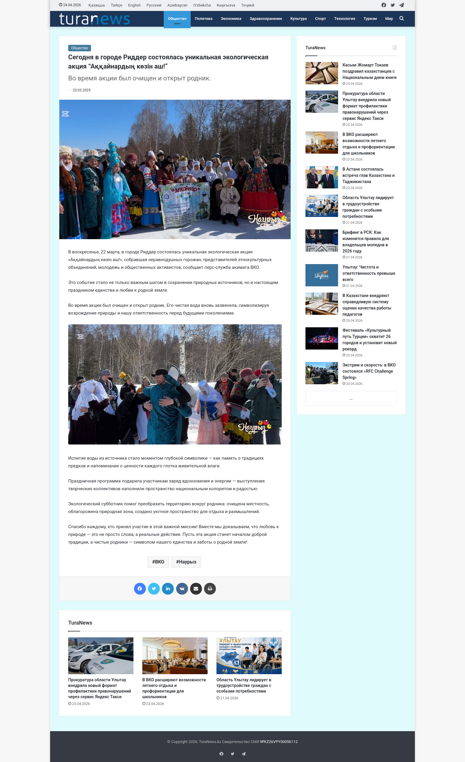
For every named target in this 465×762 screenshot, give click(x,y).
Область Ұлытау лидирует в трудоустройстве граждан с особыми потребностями (243, 685)
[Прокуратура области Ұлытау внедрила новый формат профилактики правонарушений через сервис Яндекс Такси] (100, 655)
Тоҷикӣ (247, 5)
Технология (344, 18)
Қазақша (96, 5)
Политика (203, 18)
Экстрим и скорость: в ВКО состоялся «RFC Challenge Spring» (369, 371)
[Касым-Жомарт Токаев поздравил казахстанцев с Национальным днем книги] (321, 73)
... (351, 398)
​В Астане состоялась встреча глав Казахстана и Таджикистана (369, 175)
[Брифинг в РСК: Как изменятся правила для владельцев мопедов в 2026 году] (321, 240)
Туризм (370, 18)
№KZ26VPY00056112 (279, 741)
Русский (153, 5)
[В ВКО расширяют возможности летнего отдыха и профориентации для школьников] (175, 655)
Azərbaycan (177, 5)
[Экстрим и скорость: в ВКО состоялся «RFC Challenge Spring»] (321, 373)
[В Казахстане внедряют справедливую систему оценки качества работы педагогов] (321, 304)
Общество (177, 18)
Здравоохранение (266, 18)
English (134, 5)
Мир (389, 18)
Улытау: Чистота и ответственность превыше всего (369, 273)
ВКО (159, 562)
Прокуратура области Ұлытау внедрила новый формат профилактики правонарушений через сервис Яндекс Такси (367, 106)
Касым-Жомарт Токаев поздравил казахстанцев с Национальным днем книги (369, 71)
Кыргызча (226, 5)
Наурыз (187, 562)
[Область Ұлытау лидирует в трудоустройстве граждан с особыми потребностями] (249, 655)
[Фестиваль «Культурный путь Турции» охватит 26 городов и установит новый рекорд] (321, 338)
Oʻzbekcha (202, 5)
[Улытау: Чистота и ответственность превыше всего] (321, 275)
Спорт (320, 18)
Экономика (231, 18)
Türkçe (116, 5)
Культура (298, 18)
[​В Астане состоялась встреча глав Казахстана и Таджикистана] (321, 177)
